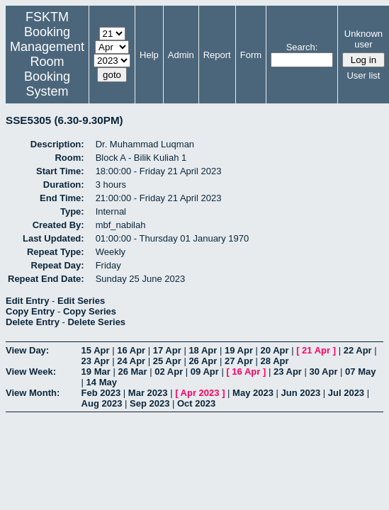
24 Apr (131, 361)
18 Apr (202, 350)
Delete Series (96, 322)
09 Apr (205, 371)
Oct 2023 (196, 403)
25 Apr (167, 361)
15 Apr (95, 350)
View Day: (27, 350)
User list (363, 75)
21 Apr (316, 350)
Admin (181, 55)
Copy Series (89, 311)
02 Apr (168, 371)
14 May (101, 382)
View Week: (31, 371)
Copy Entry (30, 311)
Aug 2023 (102, 403)
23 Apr (95, 361)
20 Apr (275, 350)
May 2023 (253, 392)
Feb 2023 (101, 392)
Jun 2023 (301, 392)
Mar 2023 (148, 392)
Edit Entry (27, 300)
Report (217, 55)
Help (149, 55)
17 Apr (167, 350)
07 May (360, 371)
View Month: (33, 392)
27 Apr (239, 361)
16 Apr (131, 350)
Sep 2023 (149, 403)
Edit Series (81, 300)
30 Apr (324, 371)
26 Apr (202, 361)
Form (250, 55)
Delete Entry (33, 322)
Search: (302, 47)
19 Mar (96, 371)
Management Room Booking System (47, 69)
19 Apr (239, 350)
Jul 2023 (346, 392)
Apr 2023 (200, 392)
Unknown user (363, 39)
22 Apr (358, 350)
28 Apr (275, 361)
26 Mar (132, 371)
